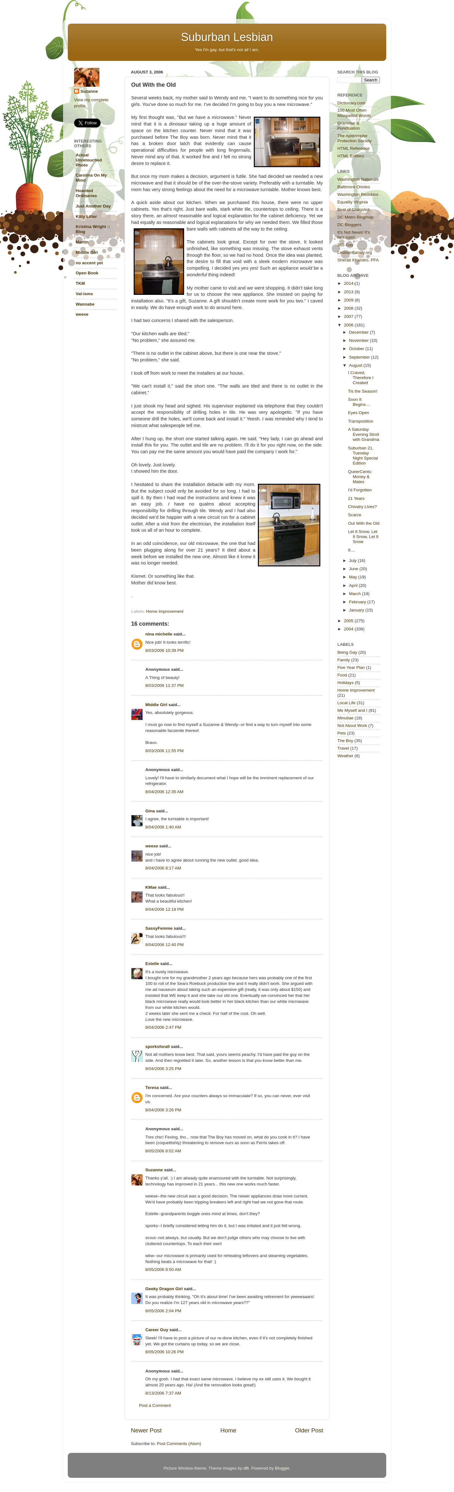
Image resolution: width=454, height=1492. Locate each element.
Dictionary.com (351, 103)
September (360, 357)
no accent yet (89, 262)
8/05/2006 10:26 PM (164, 1351)
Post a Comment (155, 1405)
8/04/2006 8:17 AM (163, 868)
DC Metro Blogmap (355, 217)
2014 (349, 283)
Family (343, 660)
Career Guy (156, 1329)
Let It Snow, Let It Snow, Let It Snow (363, 536)
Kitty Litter (86, 216)
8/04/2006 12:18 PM (164, 909)
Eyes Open (358, 412)
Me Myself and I (352, 710)
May (353, 577)
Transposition (361, 421)
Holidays (345, 682)
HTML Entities (350, 156)
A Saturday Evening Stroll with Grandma (363, 434)
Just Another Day (93, 206)
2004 (349, 629)
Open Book (87, 273)
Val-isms (84, 293)
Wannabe (85, 304)
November (359, 340)
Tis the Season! (362, 391)
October (357, 348)
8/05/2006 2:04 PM (163, 1310)
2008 (349, 308)
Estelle (152, 963)
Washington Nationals (358, 179)
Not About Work (352, 725)
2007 (349, 316)
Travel (343, 748)
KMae (151, 887)
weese (151, 846)
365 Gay (345, 245)
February (358, 602)
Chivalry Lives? (362, 506)
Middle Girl (156, 704)
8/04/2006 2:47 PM (163, 1027)
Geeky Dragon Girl (164, 1288)
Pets (341, 733)
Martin (82, 242)
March (355, 593)
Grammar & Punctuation (348, 126)
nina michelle (158, 634)
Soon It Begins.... (359, 402)
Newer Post (146, 1430)
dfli (246, 1468)
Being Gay (347, 652)
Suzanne (154, 1169)
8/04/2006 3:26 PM (163, 1110)
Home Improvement (164, 611)
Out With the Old (364, 523)
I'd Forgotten (360, 490)
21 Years (356, 498)
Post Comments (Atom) (179, 1443)
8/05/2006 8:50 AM (163, 1269)
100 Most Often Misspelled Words (354, 113)
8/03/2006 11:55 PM (164, 750)
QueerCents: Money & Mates (360, 476)
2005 (349, 620)
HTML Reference (353, 148)
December (359, 332)
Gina (150, 811)
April (354, 585)
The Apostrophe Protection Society (354, 138)
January (357, 610)
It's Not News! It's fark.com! (353, 235)
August (356, 365)
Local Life (346, 702)
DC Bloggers (349, 224)
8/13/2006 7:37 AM (163, 1393)
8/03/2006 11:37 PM (164, 685)
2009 (349, 300)
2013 (349, 292)
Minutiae (345, 718)
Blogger (282, 1468)
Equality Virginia (352, 202)
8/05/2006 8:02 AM (163, 1151)
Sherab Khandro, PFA (358, 260)
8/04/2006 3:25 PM (163, 1068)
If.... (351, 550)
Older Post (309, 1430)
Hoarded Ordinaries (86, 193)
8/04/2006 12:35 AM (164, 791)
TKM (80, 283)
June (354, 568)
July (353, 560)
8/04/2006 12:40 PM (164, 944)
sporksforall (157, 1046)
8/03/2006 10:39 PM (164, 650)
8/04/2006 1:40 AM (163, 827)
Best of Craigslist (353, 209)
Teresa (152, 1087)
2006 (349, 325)
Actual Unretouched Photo (89, 160)
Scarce (354, 514)
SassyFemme (158, 928)
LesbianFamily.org (354, 252)
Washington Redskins (357, 194)
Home (228, 1430)
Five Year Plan (351, 667)
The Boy (345, 740)
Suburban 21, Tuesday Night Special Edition (363, 456)
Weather (345, 755)
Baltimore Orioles (353, 186)
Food (342, 675)
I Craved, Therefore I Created (361, 377)
